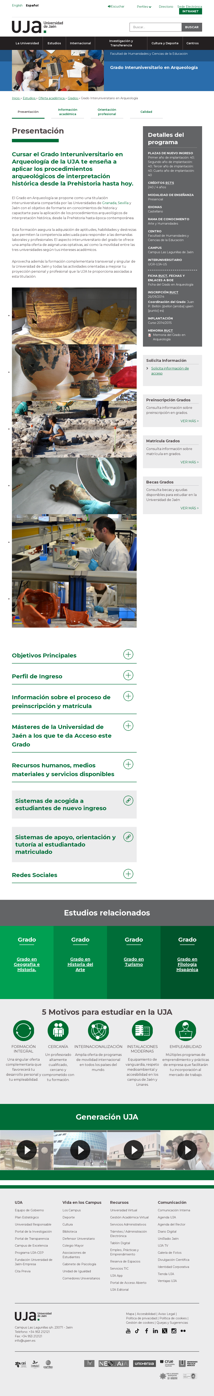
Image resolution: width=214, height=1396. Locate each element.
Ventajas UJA (167, 1281)
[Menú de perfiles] (145, 6)
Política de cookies (173, 1318)
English (17, 5)
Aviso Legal (166, 1314)
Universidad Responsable (33, 1224)
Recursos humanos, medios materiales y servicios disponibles (63, 770)
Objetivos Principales (44, 655)
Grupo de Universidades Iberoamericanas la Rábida (169, 1376)
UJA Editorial (119, 1290)
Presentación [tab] (28, 112)
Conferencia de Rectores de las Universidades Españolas (167, 1363)
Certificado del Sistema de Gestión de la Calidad (190, 1375)
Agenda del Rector (171, 1224)
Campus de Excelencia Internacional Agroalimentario (35, 1364)
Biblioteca (69, 1231)
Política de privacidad (141, 1318)
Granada (109, 203)
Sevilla (123, 203)
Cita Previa (23, 1271)
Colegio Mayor (73, 1245)
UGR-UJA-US (157, 264)
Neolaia (114, 1363)
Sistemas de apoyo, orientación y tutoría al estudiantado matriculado (65, 844)
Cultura (67, 1224)
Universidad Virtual (123, 1210)
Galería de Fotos (169, 1253)
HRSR (89, 1363)
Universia (144, 1363)
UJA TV (163, 1245)
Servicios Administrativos (128, 1224)
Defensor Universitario (78, 1239)
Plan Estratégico (27, 1217)
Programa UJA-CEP (29, 1253)
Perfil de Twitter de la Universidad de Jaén (164, 1330)
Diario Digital (167, 1231)
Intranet (190, 11)
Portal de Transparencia (32, 1239)
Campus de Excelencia (31, 1245)
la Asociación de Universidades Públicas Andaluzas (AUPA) (188, 1363)
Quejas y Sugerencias (172, 1323)
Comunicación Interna (174, 1210)
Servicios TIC (119, 1268)
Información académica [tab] (67, 112)
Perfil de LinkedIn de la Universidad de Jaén (155, 1330)
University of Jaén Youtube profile (128, 1330)
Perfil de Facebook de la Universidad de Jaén (146, 1330)
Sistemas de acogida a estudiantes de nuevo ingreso (60, 804)
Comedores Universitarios (81, 1278)
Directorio (166, 7)
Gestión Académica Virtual (129, 1217)
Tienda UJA (166, 1274)
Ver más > (190, 421)
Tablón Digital (120, 1243)
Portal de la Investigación (33, 1231)
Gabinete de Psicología (79, 1264)
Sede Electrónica (189, 7)
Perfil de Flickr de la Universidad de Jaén (183, 1330)
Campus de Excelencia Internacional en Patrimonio (21, 1364)
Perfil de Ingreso (37, 676)
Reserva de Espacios (125, 1261)
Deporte (68, 1217)
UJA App (116, 1276)
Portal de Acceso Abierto (128, 1283)
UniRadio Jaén (168, 1239)
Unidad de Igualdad (76, 1271)
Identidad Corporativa (173, 1267)
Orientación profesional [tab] (107, 112)
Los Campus (71, 1210)
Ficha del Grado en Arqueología (170, 284)
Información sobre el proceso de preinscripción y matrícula (61, 701)
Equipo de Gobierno (29, 1210)
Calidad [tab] (146, 112)
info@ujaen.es (25, 1341)
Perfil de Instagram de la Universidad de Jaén (173, 1330)
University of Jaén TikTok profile (137, 1330)
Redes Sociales (34, 875)
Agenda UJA (167, 1217)
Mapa (130, 1314)
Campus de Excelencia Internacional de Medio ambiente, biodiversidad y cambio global (48, 1364)
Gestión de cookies (140, 1323)
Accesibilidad (146, 1314)
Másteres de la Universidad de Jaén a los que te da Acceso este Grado (62, 735)
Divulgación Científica (173, 1260)
